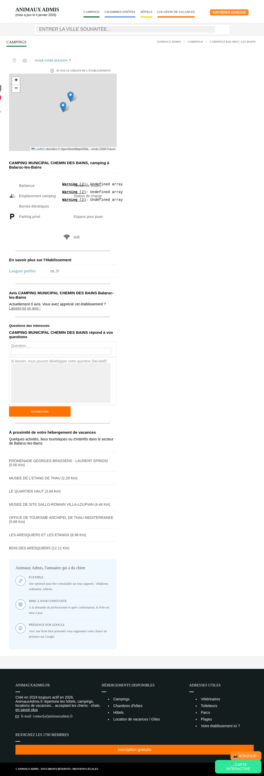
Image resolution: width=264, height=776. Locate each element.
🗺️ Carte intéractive (238, 767)
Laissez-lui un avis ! (24, 308)
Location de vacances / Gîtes (136, 719)
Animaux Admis (37, 9)
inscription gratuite (134, 749)
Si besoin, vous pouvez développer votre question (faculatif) (58, 361)
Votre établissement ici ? (220, 726)
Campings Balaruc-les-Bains (233, 41)
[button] (63, 107)
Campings (92, 12)
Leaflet (37, 149)
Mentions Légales (85, 768)
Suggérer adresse (229, 12)
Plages (206, 719)
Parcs (205, 712)
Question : (19, 346)
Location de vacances (176, 12)
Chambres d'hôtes (120, 12)
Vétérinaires (210, 699)
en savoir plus (26, 710)
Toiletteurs (209, 706)
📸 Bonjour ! (245, 756)
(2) (74, 184)
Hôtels (146, 12)
